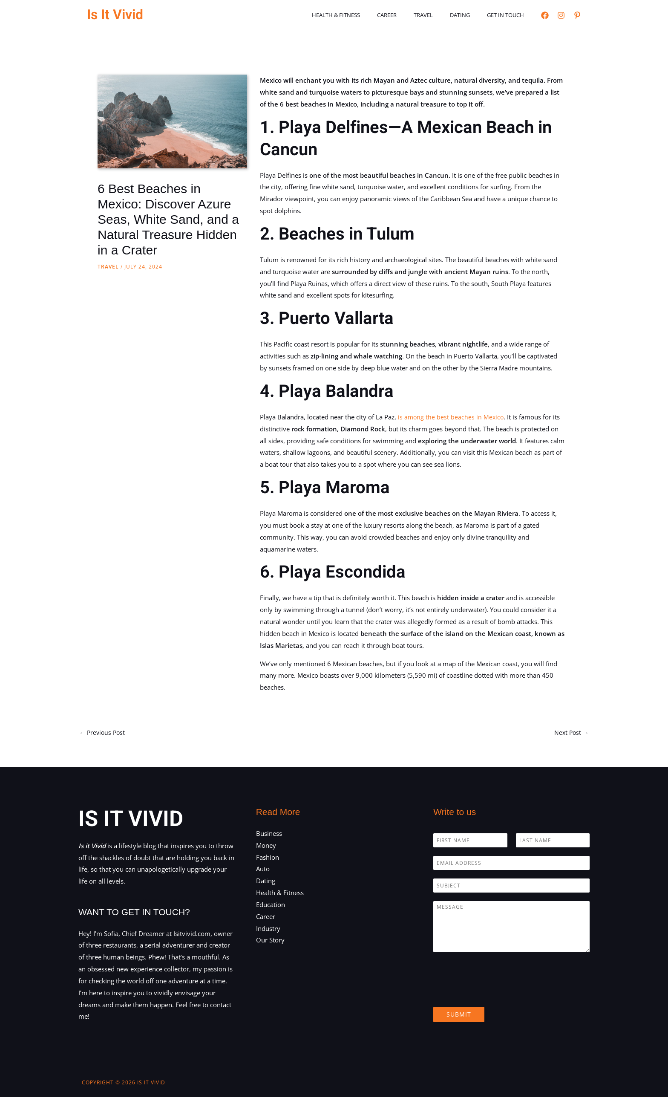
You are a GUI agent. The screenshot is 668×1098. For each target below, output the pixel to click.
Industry (268, 929)
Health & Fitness (363, 15)
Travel (438, 15)
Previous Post (103, 732)
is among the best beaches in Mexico (451, 417)
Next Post (571, 732)
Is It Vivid (115, 15)
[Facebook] (545, 15)
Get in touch (508, 15)
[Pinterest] (577, 15)
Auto (263, 869)
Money (266, 845)
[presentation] (498, 994)
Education (270, 905)
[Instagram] (561, 15)
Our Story (270, 940)
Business (269, 834)
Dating (469, 15)
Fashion (267, 857)
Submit (458, 1015)
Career (408, 15)
